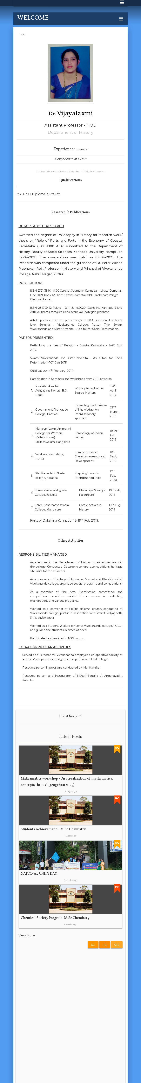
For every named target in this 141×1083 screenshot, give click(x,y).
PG (104, 945)
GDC (22, 34)
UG (93, 945)
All (117, 945)
